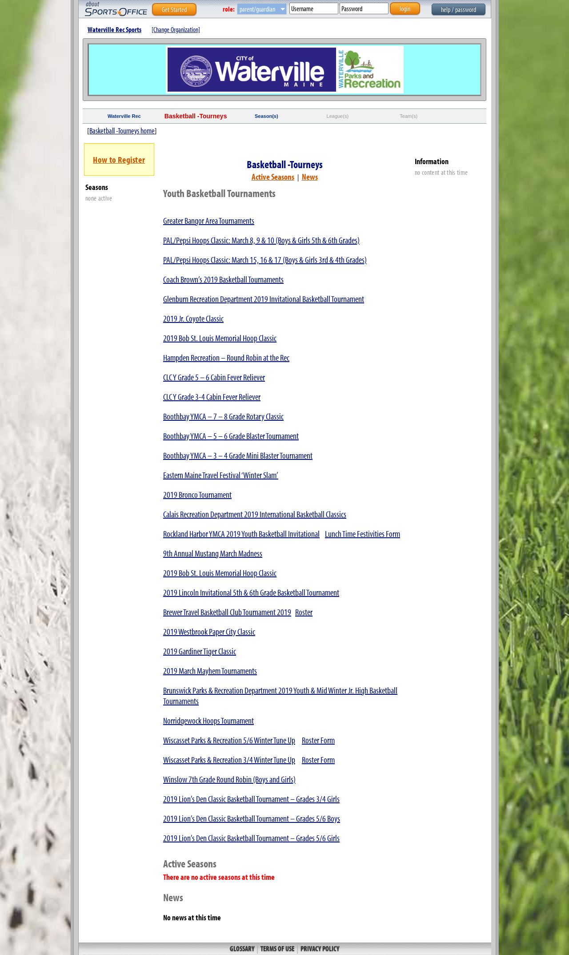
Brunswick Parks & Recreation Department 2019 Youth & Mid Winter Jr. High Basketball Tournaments (280, 695)
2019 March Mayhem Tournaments (210, 670)
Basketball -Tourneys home (122, 130)
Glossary (243, 948)
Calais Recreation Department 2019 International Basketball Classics (254, 514)
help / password (458, 9)
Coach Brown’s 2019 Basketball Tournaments (223, 279)
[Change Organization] (176, 29)
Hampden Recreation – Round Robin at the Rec (226, 357)
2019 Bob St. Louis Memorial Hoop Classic (219, 337)
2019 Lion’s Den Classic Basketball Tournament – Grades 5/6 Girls (251, 837)
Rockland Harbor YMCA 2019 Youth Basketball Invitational (241, 533)
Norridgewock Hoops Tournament (208, 720)
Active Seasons (273, 176)
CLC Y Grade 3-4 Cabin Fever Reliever (211, 396)
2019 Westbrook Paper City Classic (209, 631)
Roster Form (318, 739)
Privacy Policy (319, 948)
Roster (304, 611)
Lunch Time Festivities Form (362, 533)
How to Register (119, 159)
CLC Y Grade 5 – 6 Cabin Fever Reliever (214, 377)
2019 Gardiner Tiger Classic (199, 651)
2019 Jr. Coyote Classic (193, 318)
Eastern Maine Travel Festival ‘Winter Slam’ (220, 474)
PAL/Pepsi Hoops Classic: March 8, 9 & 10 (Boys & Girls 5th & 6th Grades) (261, 240)
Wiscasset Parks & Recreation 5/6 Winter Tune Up (229, 739)
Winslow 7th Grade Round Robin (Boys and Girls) (229, 779)
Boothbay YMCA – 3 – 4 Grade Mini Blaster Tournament (238, 455)
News (310, 176)
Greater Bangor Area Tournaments (208, 220)
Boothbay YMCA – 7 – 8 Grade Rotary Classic (223, 416)
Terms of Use (277, 948)
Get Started (174, 9)
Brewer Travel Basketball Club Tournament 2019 (227, 611)
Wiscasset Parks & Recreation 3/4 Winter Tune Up (229, 759)
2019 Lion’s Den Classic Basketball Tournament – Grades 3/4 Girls (251, 798)
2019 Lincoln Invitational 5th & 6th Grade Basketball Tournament (251, 592)
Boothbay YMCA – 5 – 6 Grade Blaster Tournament (231, 435)
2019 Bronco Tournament (197, 494)
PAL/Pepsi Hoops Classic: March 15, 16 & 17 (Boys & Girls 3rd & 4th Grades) (265, 259)
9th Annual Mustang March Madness (212, 553)
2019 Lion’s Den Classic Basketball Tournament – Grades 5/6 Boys (251, 818)
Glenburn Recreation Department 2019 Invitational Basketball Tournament (263, 298)
